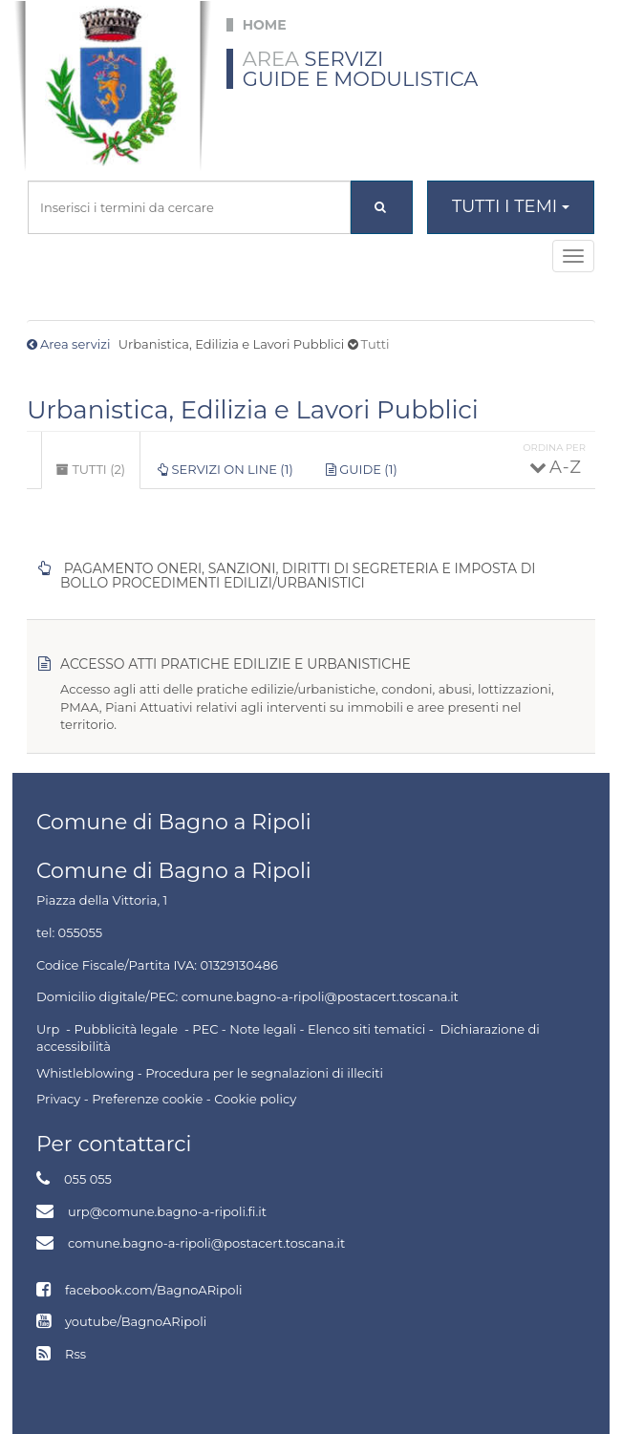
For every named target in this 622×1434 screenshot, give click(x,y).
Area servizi (75, 344)
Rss (75, 1353)
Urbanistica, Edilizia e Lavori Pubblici (253, 410)
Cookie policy (255, 1098)
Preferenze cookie (147, 1098)
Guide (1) (361, 469)
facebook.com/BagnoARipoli (153, 1289)
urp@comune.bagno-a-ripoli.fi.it (167, 1211)
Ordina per (554, 447)
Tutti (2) (98, 474)
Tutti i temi (510, 206)
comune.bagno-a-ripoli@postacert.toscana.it (206, 1243)
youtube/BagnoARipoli (135, 1321)
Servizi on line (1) (225, 469)
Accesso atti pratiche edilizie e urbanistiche (235, 664)
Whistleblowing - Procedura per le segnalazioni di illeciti (209, 1073)
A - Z (564, 467)
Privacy (58, 1098)
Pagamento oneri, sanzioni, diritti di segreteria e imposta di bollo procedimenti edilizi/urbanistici (298, 576)
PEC (205, 1029)
